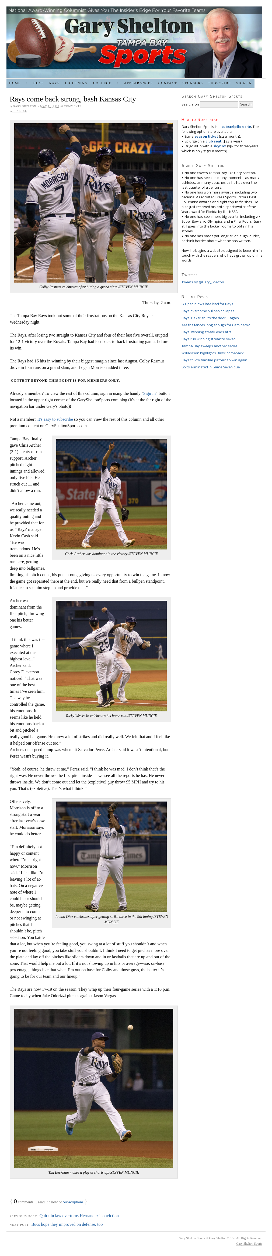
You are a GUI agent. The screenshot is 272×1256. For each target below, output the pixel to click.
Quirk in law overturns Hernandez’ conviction (79, 1215)
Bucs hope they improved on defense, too (67, 1224)
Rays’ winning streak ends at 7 (206, 332)
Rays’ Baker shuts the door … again (210, 318)
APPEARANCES (138, 83)
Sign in (244, 83)
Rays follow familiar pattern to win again (214, 360)
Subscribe (219, 83)
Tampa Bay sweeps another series (210, 346)
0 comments (71, 106)
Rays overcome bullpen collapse (208, 311)
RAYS (54, 83)
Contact (167, 83)
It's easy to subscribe (55, 419)
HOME (15, 83)
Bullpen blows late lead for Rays (207, 304)
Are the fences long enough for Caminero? (216, 325)
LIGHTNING (76, 83)
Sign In (149, 393)
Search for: (190, 104)
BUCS (38, 83)
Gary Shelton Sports (249, 1243)
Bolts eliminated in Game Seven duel (211, 367)
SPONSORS (192, 83)
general (19, 111)
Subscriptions (73, 1202)
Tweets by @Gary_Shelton (203, 282)
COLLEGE (102, 83)
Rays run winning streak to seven (209, 339)
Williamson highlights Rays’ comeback (213, 353)
